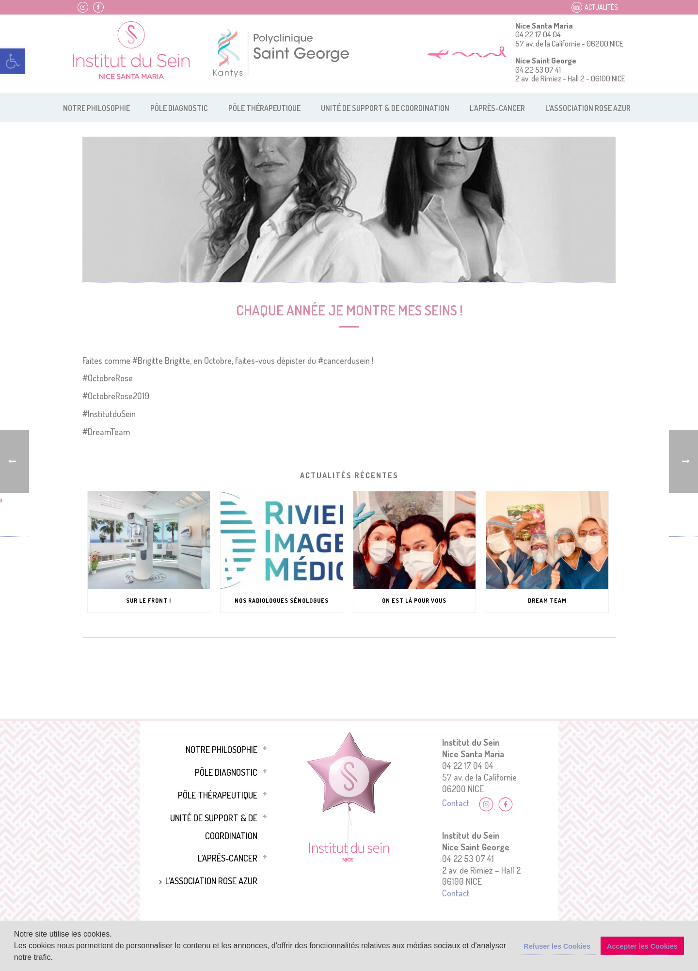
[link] (12, 61)
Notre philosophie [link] (96, 108)
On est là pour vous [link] (414, 600)
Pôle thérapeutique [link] (264, 108)
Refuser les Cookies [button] (557, 946)
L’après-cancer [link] (497, 108)
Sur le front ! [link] (148, 600)
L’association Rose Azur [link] (588, 108)
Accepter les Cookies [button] (642, 946)
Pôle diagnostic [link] (179, 108)
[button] (56, 958)
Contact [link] (456, 802)
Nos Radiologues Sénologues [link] (282, 600)
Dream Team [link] (547, 600)
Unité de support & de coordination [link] (385, 108)
